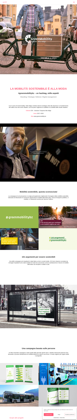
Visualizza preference (69, 414)
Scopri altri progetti (16, 418)
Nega (59, 414)
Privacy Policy (62, 417)
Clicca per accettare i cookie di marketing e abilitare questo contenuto (38, 152)
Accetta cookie (48, 414)
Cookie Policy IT (56, 417)
